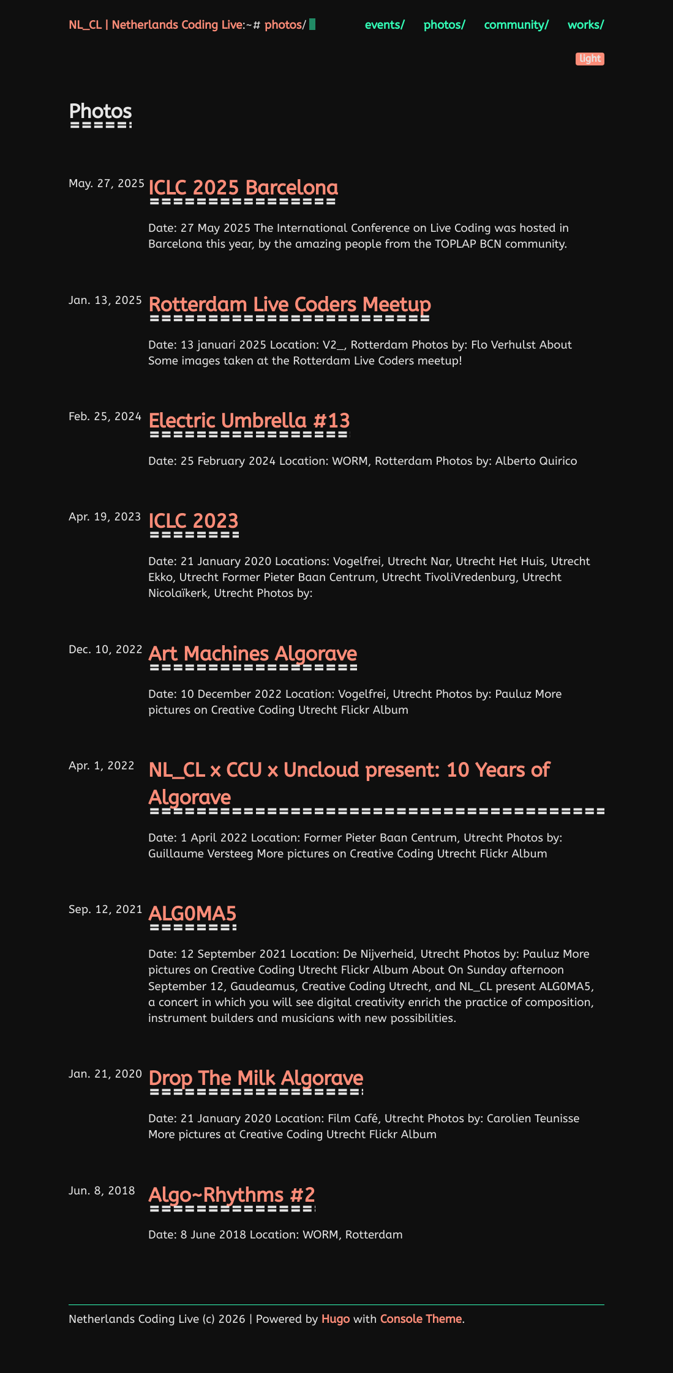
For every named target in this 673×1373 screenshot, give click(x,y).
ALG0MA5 (192, 914)
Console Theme (421, 1319)
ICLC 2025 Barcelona (243, 188)
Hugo (335, 1319)
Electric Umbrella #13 (249, 421)
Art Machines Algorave (252, 654)
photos (283, 25)
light (590, 59)
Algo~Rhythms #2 (231, 1196)
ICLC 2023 (193, 522)
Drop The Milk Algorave (255, 1079)
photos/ (444, 25)
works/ (586, 25)
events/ (385, 25)
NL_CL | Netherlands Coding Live (155, 25)
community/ (516, 25)
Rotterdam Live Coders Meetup (289, 305)
